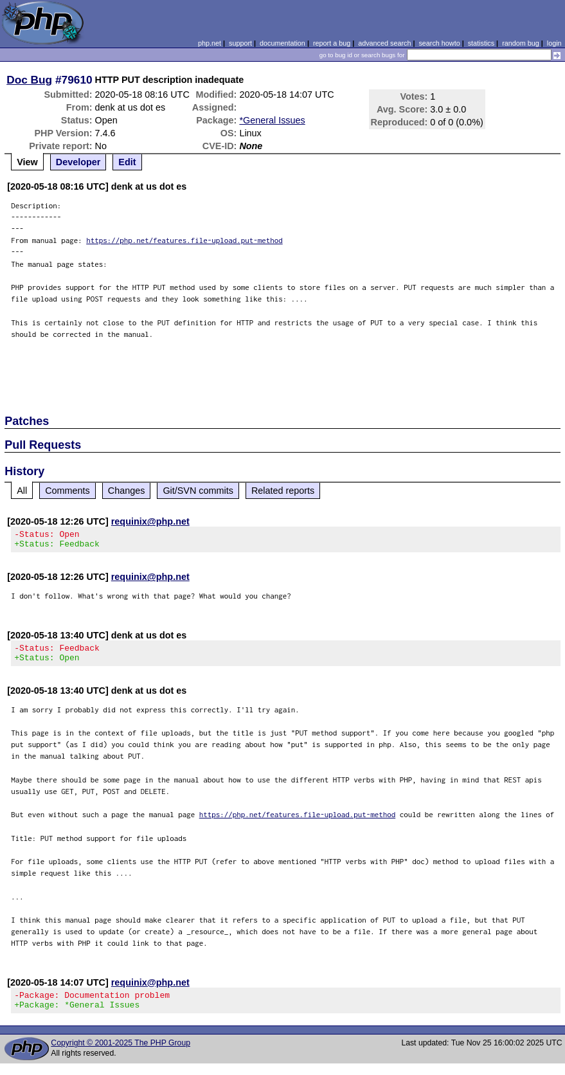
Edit (127, 162)
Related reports (282, 490)
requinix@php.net (150, 521)
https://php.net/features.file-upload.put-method (184, 240)
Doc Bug (29, 79)
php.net (209, 43)
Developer (78, 162)
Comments (67, 490)
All (22, 490)
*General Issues (272, 120)
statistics (481, 43)
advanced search (384, 43)
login (554, 43)
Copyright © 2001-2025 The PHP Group (120, 1054)
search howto (439, 43)
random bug (520, 43)
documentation (282, 43)
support (240, 43)
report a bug (331, 43)
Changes (126, 490)
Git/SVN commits (198, 490)
